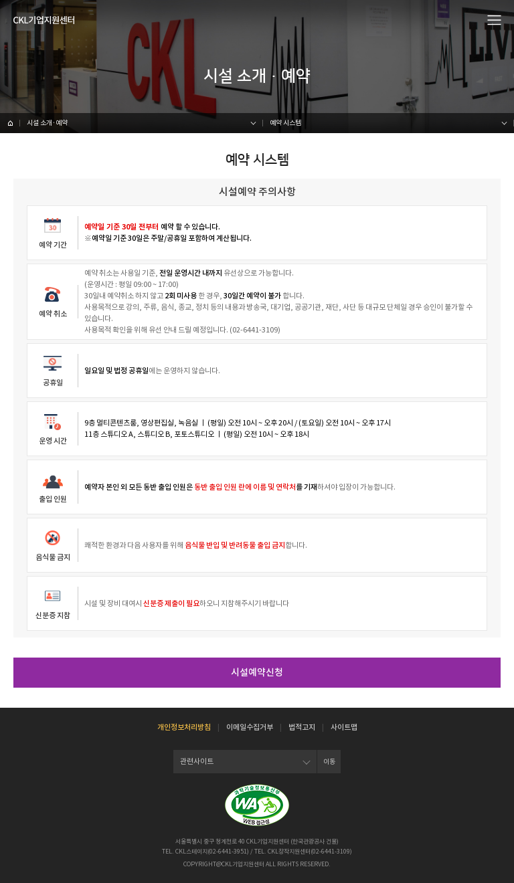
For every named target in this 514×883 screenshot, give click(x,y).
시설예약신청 (257, 672)
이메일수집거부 (249, 727)
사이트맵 (344, 727)
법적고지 (301, 727)
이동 (329, 761)
